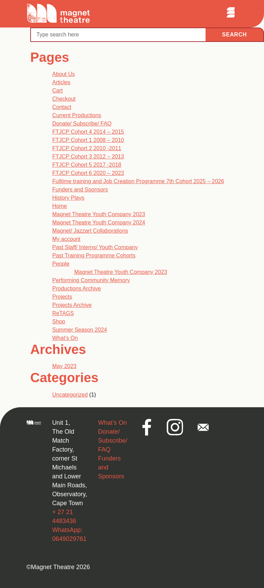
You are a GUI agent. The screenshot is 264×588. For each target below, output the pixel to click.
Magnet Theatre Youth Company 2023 (98, 214)
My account (66, 239)
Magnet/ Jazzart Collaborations (90, 231)
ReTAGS (63, 313)
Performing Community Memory (91, 280)
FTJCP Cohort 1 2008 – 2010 (88, 140)
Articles (61, 82)
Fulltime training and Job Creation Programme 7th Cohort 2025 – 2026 (138, 181)
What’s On (65, 338)
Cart (57, 90)
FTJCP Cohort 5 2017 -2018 (86, 165)
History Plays (68, 198)
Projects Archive (72, 305)
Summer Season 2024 (79, 330)
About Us (63, 74)
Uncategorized (70, 395)
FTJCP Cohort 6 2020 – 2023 (88, 173)
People (60, 264)
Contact (61, 107)
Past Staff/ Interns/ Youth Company (95, 247)
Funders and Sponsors (80, 189)
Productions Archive (76, 288)
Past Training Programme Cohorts (93, 255)
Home (59, 206)
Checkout (64, 99)
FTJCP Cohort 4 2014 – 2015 (88, 132)
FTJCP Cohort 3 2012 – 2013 (88, 156)
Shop (58, 321)
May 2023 (64, 366)
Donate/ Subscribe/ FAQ (82, 123)
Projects (62, 297)
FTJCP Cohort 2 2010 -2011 (86, 148)
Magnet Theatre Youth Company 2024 (98, 222)
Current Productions (76, 115)
